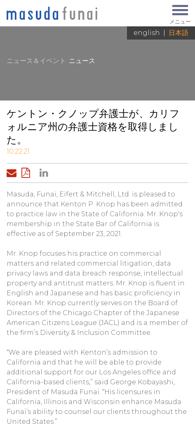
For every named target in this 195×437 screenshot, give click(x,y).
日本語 (178, 33)
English (147, 33)
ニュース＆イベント (36, 61)
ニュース (82, 61)
